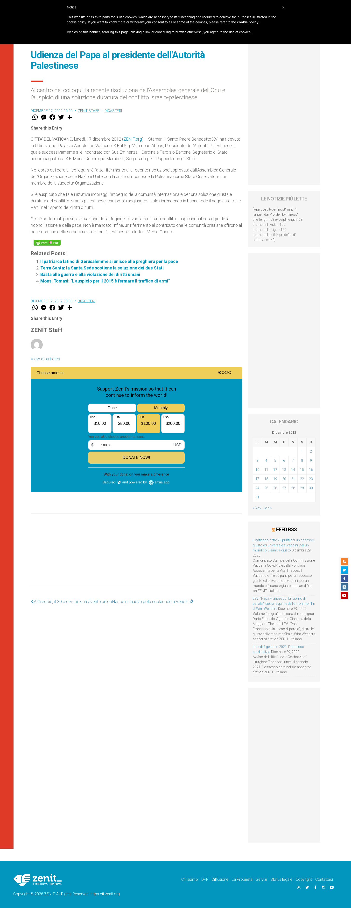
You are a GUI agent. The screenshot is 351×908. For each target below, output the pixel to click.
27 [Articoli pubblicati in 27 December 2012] (284, 488)
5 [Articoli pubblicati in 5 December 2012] (275, 460)
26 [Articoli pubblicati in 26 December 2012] (275, 488)
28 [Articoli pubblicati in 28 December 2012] (293, 488)
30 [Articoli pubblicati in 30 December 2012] (311, 488)
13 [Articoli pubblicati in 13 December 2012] (284, 470)
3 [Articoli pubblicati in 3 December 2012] (257, 460)
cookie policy (248, 22)
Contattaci (324, 879)
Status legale (281, 879)
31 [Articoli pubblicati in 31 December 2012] (257, 497)
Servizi (261, 879)
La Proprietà (242, 879)
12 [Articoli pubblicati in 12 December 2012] (275, 470)
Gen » (267, 508)
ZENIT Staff (88, 111)
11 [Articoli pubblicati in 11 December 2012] (266, 470)
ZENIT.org (132, 139)
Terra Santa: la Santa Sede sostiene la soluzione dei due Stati (102, 267)
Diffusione (220, 879)
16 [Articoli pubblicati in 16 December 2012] (311, 470)
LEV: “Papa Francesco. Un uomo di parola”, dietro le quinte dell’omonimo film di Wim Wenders (284, 604)
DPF (204, 879)
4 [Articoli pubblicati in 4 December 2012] (266, 460)
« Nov (257, 508)
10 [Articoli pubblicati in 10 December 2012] (257, 470)
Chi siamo (189, 879)
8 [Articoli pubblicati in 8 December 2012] (302, 460)
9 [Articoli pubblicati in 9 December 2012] (311, 460)
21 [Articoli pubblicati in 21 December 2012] (293, 479)
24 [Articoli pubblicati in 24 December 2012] (257, 488)
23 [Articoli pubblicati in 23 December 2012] (311, 479)
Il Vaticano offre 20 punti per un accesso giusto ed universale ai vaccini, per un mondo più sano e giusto (283, 545)
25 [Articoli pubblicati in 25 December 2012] (266, 488)
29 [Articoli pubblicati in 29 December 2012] (302, 488)
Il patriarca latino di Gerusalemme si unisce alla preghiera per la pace (109, 261)
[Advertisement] (136, 554)
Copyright (304, 879)
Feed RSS (286, 529)
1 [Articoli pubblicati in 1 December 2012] (302, 451)
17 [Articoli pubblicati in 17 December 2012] (257, 479)
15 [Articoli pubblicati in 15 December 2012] (302, 470)
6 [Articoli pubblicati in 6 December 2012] (284, 460)
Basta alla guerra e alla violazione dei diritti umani (90, 274)
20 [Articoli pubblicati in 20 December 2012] (284, 479)
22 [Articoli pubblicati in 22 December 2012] (302, 479)
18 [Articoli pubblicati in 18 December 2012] (266, 479)
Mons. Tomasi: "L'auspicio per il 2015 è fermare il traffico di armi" (105, 280)
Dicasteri (113, 111)
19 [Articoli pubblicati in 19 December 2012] (275, 479)
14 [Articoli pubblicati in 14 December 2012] (293, 470)
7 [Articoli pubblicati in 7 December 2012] (293, 460)
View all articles (45, 358)
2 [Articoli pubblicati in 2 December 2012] (311, 451)
